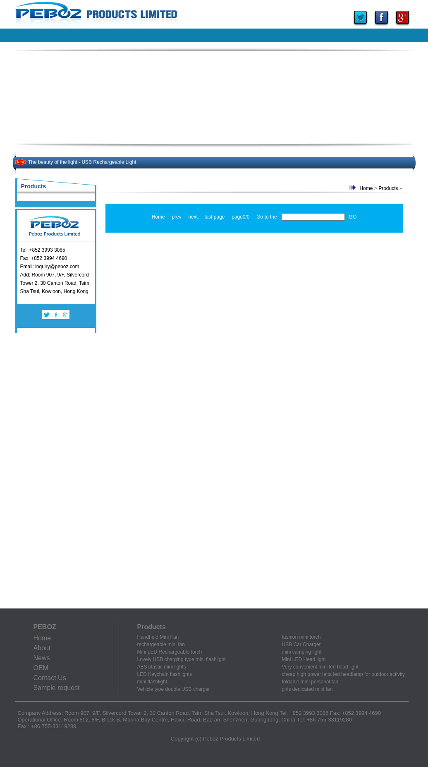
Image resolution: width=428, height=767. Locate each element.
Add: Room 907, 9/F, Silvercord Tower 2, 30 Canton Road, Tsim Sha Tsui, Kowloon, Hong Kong (54, 283)
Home (366, 188)
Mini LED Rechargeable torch (169, 652)
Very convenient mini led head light (320, 667)
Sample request (56, 687)
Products (388, 188)
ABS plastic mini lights (161, 667)
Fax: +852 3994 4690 (43, 258)
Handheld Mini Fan (158, 637)
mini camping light (302, 652)
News (41, 657)
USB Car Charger (301, 644)
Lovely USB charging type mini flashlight (181, 659)
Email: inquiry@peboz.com (49, 266)
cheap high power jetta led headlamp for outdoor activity (343, 674)
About (42, 648)
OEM (40, 667)
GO (353, 217)
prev (176, 217)
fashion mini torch (301, 637)
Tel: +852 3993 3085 (42, 250)
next (193, 217)
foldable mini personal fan (310, 682)
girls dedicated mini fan (307, 689)
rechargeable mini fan (161, 644)
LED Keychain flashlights (164, 674)
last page (215, 217)
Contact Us (49, 677)
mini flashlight (152, 682)
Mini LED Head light (304, 659)
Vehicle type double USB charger (173, 689)
